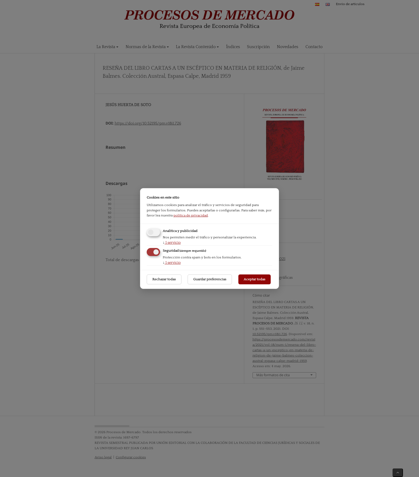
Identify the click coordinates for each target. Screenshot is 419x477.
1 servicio (172, 243)
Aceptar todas (254, 279)
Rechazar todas (164, 279)
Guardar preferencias (209, 279)
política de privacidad (190, 215)
